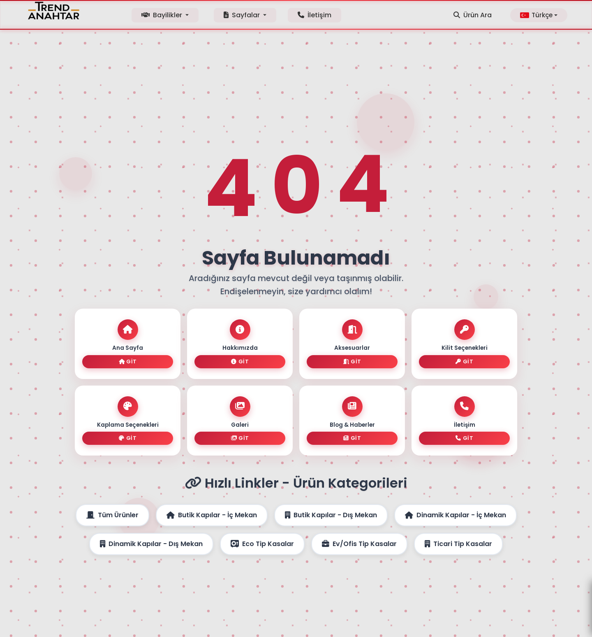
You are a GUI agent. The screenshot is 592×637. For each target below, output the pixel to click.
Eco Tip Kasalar (262, 537)
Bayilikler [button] (162, 15)
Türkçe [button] (536, 15)
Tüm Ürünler (112, 508)
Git (128, 364)
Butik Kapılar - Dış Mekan (331, 508)
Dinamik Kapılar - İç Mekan (455, 508)
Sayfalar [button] (242, 15)
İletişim (314, 15)
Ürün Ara (472, 15)
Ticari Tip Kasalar (458, 537)
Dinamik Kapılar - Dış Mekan (151, 537)
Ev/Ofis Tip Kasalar (359, 537)
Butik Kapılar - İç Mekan (211, 508)
